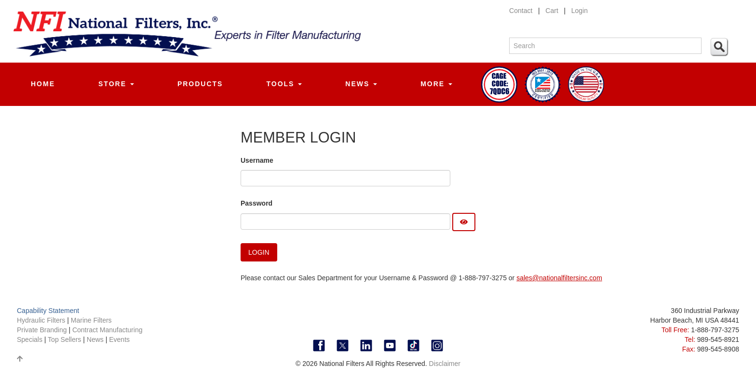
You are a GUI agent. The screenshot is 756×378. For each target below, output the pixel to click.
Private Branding (42, 330)
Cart (551, 10)
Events (119, 339)
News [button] (361, 84)
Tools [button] (284, 84)
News (95, 339)
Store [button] (116, 84)
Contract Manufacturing (107, 330)
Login (579, 10)
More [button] (436, 84)
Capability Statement (48, 310)
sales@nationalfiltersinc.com (559, 278)
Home (43, 84)
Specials (30, 339)
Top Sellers (64, 339)
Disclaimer (444, 363)
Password (256, 203)
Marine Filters (91, 320)
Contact (520, 10)
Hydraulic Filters (41, 320)
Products (200, 84)
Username (257, 160)
